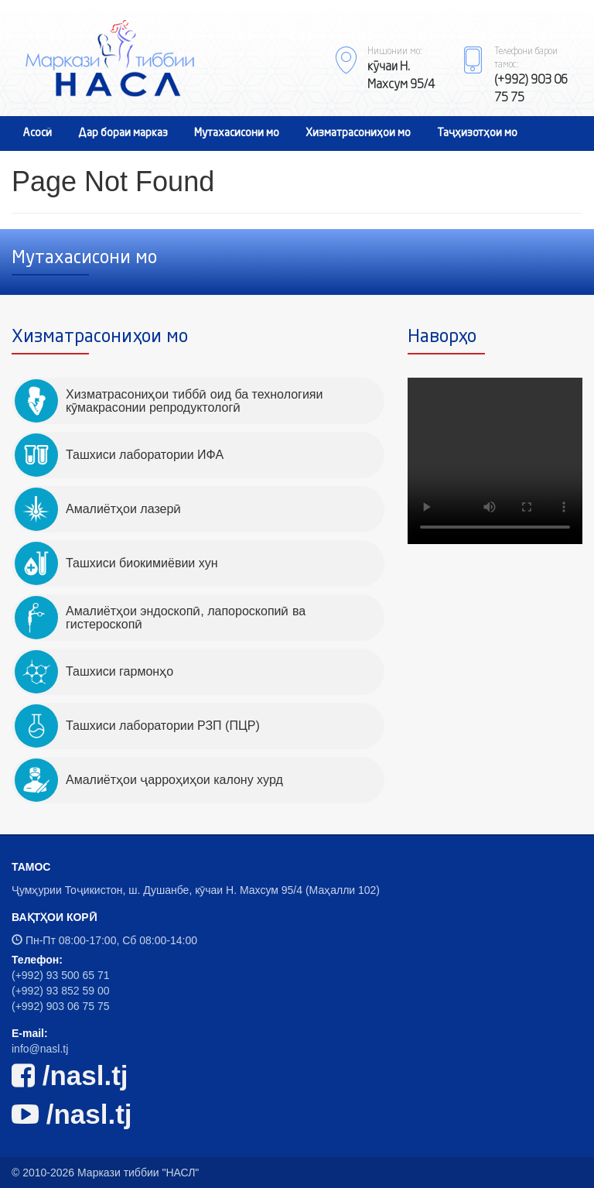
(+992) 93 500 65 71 (61, 975)
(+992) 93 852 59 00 (61, 990)
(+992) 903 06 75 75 (61, 1006)
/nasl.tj (70, 1075)
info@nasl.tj (40, 1048)
